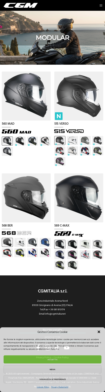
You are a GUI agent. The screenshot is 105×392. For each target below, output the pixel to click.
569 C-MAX (61, 225)
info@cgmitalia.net (55, 314)
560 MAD (8, 124)
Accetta (52, 359)
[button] (99, 332)
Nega (52, 369)
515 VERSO (61, 124)
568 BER (7, 225)
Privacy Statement (59, 387)
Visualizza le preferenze (52, 379)
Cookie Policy (43, 387)
